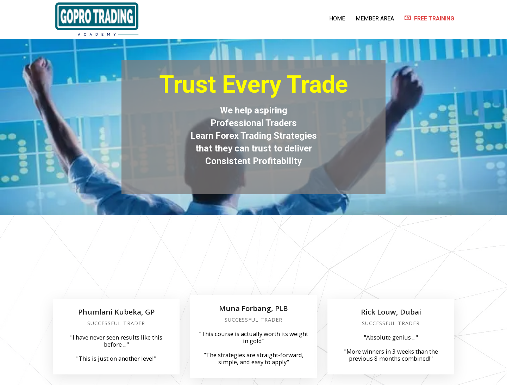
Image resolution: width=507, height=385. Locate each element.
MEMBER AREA (375, 18)
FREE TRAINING (429, 18)
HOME (337, 18)
